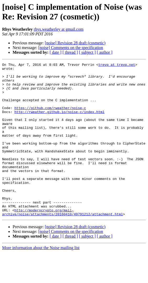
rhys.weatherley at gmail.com (58, 29)
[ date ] (55, 52)
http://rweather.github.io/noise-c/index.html (59, 122)
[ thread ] (70, 52)
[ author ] (105, 52)
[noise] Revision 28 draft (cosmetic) (75, 43)
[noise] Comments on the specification (70, 47)
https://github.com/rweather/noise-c (50, 117)
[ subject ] (87, 52)
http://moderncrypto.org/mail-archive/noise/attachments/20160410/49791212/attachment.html (62, 242)
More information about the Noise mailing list (41, 278)
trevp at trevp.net (116, 65)
